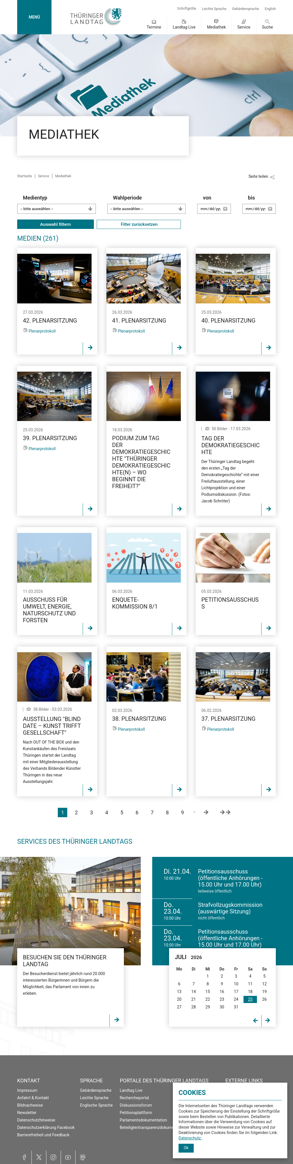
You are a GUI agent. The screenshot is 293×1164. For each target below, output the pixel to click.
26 (264, 999)
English (270, 9)
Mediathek (216, 27)
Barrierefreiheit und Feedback (43, 1135)
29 (207, 1007)
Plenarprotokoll (42, 331)
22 (207, 999)
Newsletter (26, 1112)
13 (179, 991)
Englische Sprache (96, 1105)
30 (222, 1007)
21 (193, 999)
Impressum (27, 1090)
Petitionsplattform (136, 1112)
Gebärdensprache (245, 9)
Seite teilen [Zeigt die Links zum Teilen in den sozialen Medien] (258, 176)
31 (236, 1007)
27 (179, 1007)
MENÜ (34, 17)
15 (207, 991)
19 (264, 991)
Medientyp (59, 204)
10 (236, 984)
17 (236, 991)
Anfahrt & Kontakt (33, 1097)
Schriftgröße (186, 9)
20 (179, 999)
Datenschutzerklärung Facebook (46, 1127)
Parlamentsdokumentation (143, 1120)
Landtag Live (184, 27)
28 (193, 1007)
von (217, 207)
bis (262, 207)
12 (264, 984)
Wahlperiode (149, 204)
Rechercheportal (134, 1097)
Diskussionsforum (136, 1105)
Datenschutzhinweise (36, 1120)
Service (243, 27)
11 (250, 984)
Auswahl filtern (55, 224)
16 (222, 991)
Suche (267, 27)
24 (236, 999)
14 (193, 991)
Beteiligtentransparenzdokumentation (153, 1127)
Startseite (24, 176)
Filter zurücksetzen (139, 224)
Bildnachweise (30, 1105)
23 (222, 999)
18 (250, 991)
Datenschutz (190, 1138)
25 (250, 999)
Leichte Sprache (214, 9)
